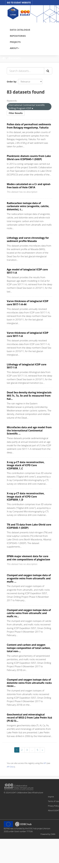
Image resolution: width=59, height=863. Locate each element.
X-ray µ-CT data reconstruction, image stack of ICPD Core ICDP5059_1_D (25, 496)
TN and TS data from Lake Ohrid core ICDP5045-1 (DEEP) (29, 526)
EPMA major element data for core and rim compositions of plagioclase (28, 558)
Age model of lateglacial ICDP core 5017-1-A (27, 271)
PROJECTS (15, 41)
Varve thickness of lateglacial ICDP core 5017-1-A (27, 334)
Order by (11, 81)
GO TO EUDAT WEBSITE (19, 2)
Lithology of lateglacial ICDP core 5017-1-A (26, 366)
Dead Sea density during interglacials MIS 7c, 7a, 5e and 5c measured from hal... (29, 396)
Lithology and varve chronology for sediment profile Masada (28, 239)
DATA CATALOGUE (20, 29)
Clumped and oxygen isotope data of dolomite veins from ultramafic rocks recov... (29, 683)
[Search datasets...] (25, 70)
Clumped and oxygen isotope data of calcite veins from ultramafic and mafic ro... (29, 613)
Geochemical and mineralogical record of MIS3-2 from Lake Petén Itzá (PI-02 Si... (29, 718)
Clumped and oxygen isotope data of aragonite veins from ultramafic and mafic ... (29, 578)
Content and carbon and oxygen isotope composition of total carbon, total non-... (29, 648)
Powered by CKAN (48, 834)
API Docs (10, 766)
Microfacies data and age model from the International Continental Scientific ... (29, 430)
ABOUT (14, 48)
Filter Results (16, 113)
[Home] (3, 58)
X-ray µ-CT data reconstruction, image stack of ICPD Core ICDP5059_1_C (25, 465)
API (44, 763)
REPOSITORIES (18, 35)
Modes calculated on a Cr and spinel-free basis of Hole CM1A (29, 185)
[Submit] (48, 70)
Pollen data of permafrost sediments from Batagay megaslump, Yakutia (29, 126)
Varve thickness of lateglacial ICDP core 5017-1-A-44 (27, 302)
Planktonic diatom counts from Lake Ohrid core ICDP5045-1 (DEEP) (29, 157)
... (32, 749)
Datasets (15, 58)
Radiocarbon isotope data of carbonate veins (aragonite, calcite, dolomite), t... (28, 206)
